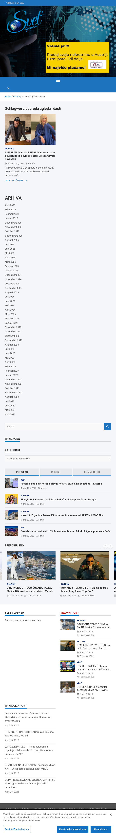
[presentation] (105, 546)
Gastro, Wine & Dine (97, 808)
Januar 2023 (11, 375)
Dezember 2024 (13, 275)
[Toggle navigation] (58, 80)
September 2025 (13, 236)
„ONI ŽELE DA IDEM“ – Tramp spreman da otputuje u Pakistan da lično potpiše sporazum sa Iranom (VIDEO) (29, 750)
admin (44, 488)
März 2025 (10, 262)
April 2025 (10, 257)
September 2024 (14, 288)
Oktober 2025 (12, 231)
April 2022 (10, 414)
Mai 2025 (9, 253)
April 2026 (10, 205)
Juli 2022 (9, 401)
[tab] (22, 472)
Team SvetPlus (34, 595)
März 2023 (10, 366)
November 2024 (13, 279)
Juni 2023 (10, 353)
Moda (81, 808)
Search (107, 426)
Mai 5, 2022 (28, 535)
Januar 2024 (11, 323)
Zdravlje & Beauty (67, 808)
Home (8, 808)
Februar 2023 (12, 371)
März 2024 (10, 314)
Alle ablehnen (101, 831)
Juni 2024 (10, 301)
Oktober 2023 (12, 336)
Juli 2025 (9, 244)
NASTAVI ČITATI (16, 180)
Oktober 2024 (12, 283)
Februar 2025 (12, 266)
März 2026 (10, 209)
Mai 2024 (10, 305)
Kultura (25, 495)
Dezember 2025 (13, 223)
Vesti (23, 480)
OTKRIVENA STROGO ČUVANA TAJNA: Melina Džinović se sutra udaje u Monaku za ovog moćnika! (30, 591)
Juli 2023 (9, 349)
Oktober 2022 (12, 388)
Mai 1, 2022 (28, 503)
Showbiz (9, 148)
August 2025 (12, 240)
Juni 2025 (10, 249)
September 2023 (13, 340)
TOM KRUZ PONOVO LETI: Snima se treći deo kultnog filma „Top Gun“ (84, 589)
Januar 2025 (11, 270)
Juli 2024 (10, 297)
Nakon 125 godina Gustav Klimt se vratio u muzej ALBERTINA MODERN (62, 515)
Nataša (31, 163)
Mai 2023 (9, 358)
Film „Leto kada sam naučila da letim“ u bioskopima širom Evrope (58, 499)
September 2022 (13, 392)
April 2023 (10, 362)
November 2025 (13, 227)
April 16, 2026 (15, 595)
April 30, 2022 (29, 488)
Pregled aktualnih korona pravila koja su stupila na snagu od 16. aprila (61, 483)
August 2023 (12, 345)
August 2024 (12, 292)
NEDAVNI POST (69, 612)
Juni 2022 (10, 405)
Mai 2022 (9, 410)
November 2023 (13, 331)
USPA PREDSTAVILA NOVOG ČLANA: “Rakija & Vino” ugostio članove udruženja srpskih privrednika (30, 784)
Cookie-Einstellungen (16, 831)
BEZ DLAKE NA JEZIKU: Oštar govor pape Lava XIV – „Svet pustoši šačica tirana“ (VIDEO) (92, 690)
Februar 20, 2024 (16, 163)
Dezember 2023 (13, 327)
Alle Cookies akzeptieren (72, 831)
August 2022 (12, 397)
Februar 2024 (12, 318)
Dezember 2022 (13, 379)
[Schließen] (110, 815)
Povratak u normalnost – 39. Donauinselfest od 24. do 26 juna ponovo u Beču (66, 531)
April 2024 (10, 310)
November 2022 (13, 384)
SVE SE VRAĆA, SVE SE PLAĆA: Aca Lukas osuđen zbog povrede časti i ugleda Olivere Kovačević (30, 155)
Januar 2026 (11, 218)
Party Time (49, 808)
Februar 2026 (12, 214)
